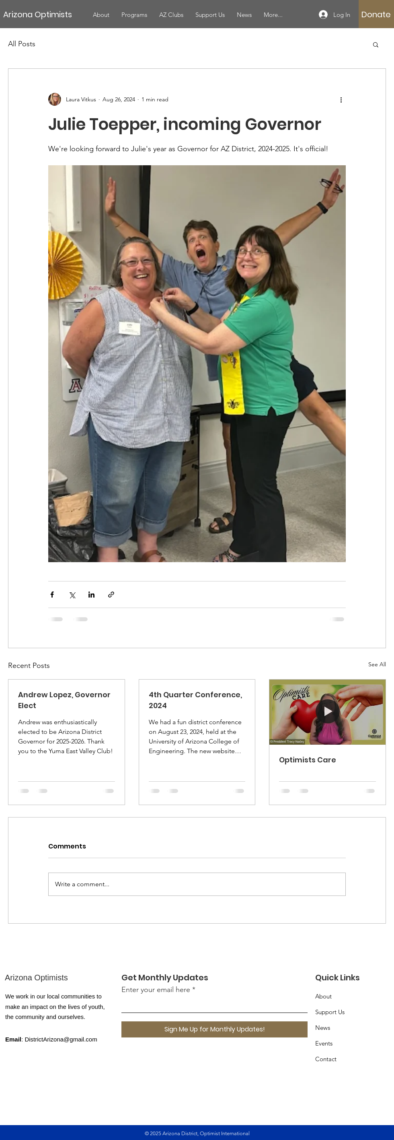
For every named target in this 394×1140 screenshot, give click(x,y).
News (322, 1027)
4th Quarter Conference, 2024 (195, 700)
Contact (326, 1059)
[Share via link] (111, 594)
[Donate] (376, 14)
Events (323, 1043)
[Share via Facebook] (52, 594)
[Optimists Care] (327, 712)
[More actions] (341, 99)
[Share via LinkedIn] (91, 594)
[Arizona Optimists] (44, 14)
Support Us (330, 1012)
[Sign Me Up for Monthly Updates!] (214, 1029)
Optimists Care (307, 760)
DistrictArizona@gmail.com (61, 1039)
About (323, 996)
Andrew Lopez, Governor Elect (64, 700)
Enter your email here (155, 989)
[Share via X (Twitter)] (72, 594)
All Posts (21, 43)
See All (377, 664)
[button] (376, 44)
